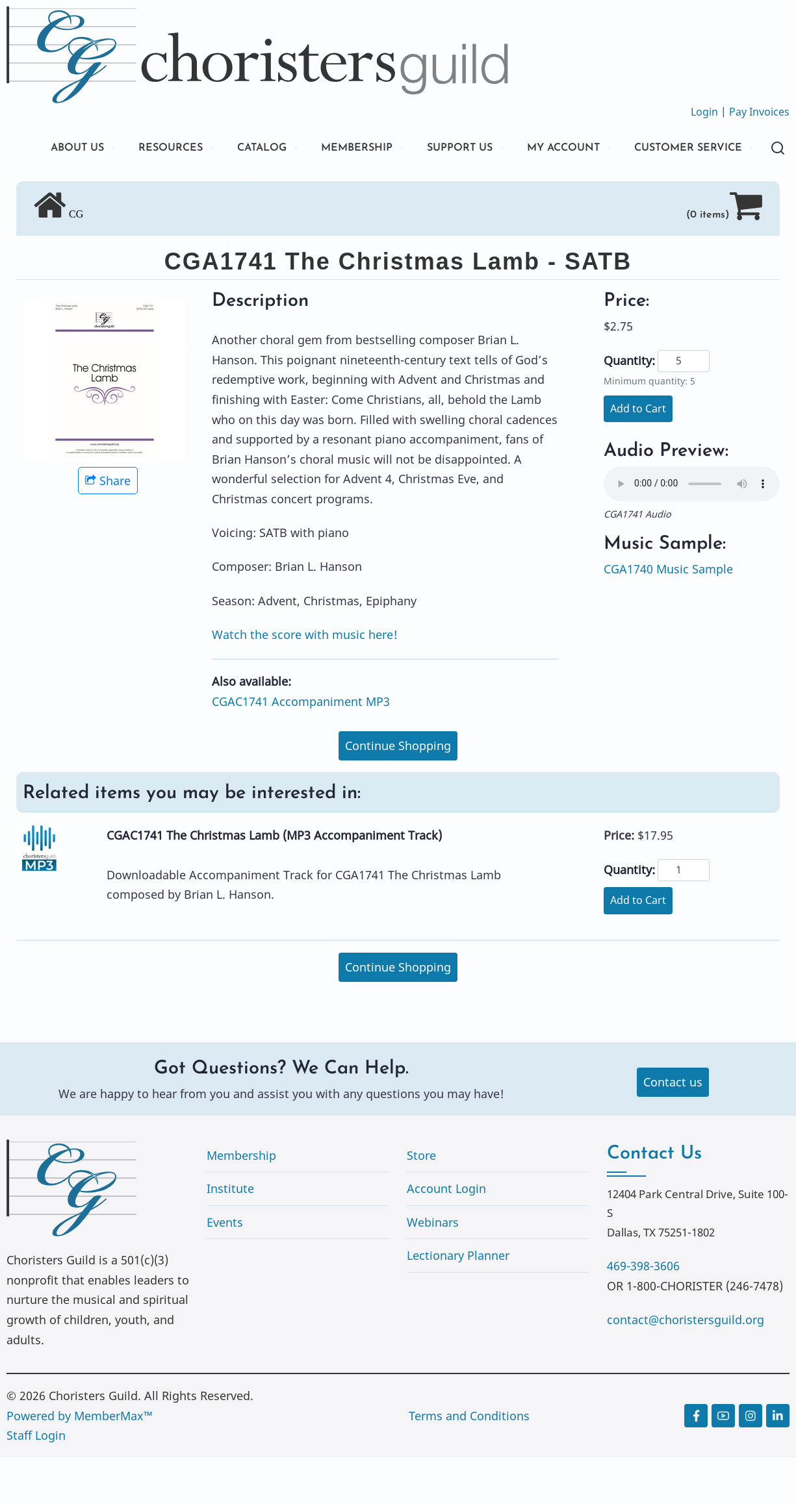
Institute (230, 1235)
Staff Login (36, 1482)
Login (704, 112)
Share (108, 526)
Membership (241, 1201)
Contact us (672, 1128)
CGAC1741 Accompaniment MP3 (301, 747)
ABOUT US (73, 149)
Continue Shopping (398, 791)
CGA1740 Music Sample (668, 615)
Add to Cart (638, 455)
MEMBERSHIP (376, 149)
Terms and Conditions (469, 1462)
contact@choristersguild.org (685, 1366)
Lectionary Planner (458, 1302)
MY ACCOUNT (600, 149)
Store (421, 1201)
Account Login (446, 1235)
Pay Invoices (759, 112)
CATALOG (273, 149)
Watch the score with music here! (305, 680)
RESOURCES (173, 149)
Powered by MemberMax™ (79, 1462)
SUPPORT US (487, 149)
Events (225, 1269)
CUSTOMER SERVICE (104, 193)
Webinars (433, 1269)
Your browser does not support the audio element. (692, 530)
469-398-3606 (643, 1312)
